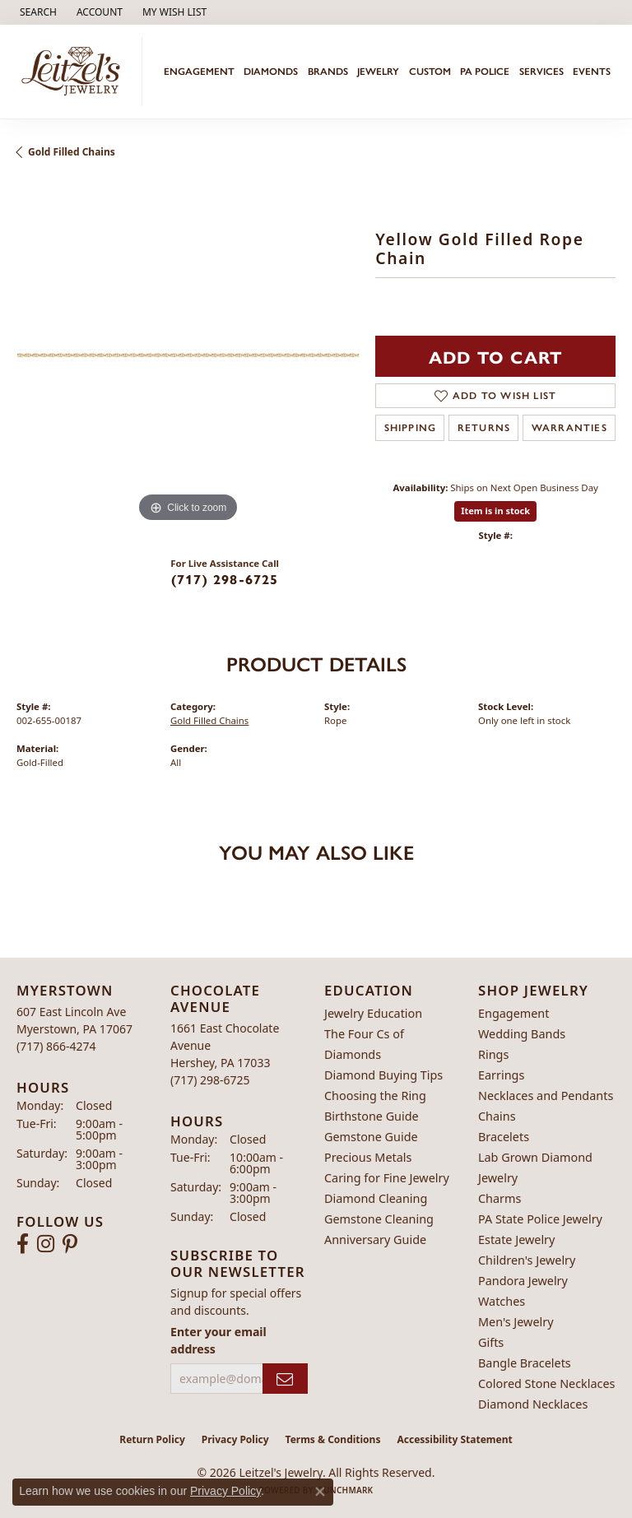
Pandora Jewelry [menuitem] (523, 1280)
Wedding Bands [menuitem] (521, 1034)
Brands (328, 71)
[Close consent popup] (320, 1492)
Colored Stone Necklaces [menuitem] (547, 1383)
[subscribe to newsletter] (285, 1378)
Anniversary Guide (375, 1239)
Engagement (199, 71)
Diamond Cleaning (375, 1198)
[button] (36, 12)
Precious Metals (367, 1157)
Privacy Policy (235, 1439)
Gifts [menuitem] (491, 1342)
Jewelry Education (373, 1013)
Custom (430, 71)
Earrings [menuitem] (501, 1075)
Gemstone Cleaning (379, 1219)
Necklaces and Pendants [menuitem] (545, 1095)
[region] (187, 355)
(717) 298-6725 (225, 578)
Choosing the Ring (375, 1095)
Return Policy (152, 1439)
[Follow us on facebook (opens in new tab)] (22, 1244)
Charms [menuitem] (499, 1198)
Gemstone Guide (371, 1136)
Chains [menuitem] (497, 1116)
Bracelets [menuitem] (503, 1136)
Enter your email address (218, 1340)
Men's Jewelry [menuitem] (516, 1322)
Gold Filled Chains (71, 152)
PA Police (484, 71)
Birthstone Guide (371, 1116)
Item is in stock (495, 510)
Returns (484, 428)
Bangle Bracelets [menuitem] (524, 1363)
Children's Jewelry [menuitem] (526, 1260)
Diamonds (271, 71)
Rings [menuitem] (493, 1054)
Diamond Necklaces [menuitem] (533, 1404)
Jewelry (378, 71)
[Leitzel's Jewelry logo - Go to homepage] (75, 71)
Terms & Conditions (333, 1439)
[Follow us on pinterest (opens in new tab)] (70, 1244)
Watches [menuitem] (501, 1301)
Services (541, 71)
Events (592, 71)
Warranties (569, 428)
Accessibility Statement (454, 1439)
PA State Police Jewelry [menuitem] (540, 1219)
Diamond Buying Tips (383, 1075)
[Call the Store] (56, 1046)
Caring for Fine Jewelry (386, 1178)
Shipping (410, 428)
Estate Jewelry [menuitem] (516, 1239)
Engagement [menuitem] (513, 1013)
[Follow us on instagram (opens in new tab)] (45, 1244)
